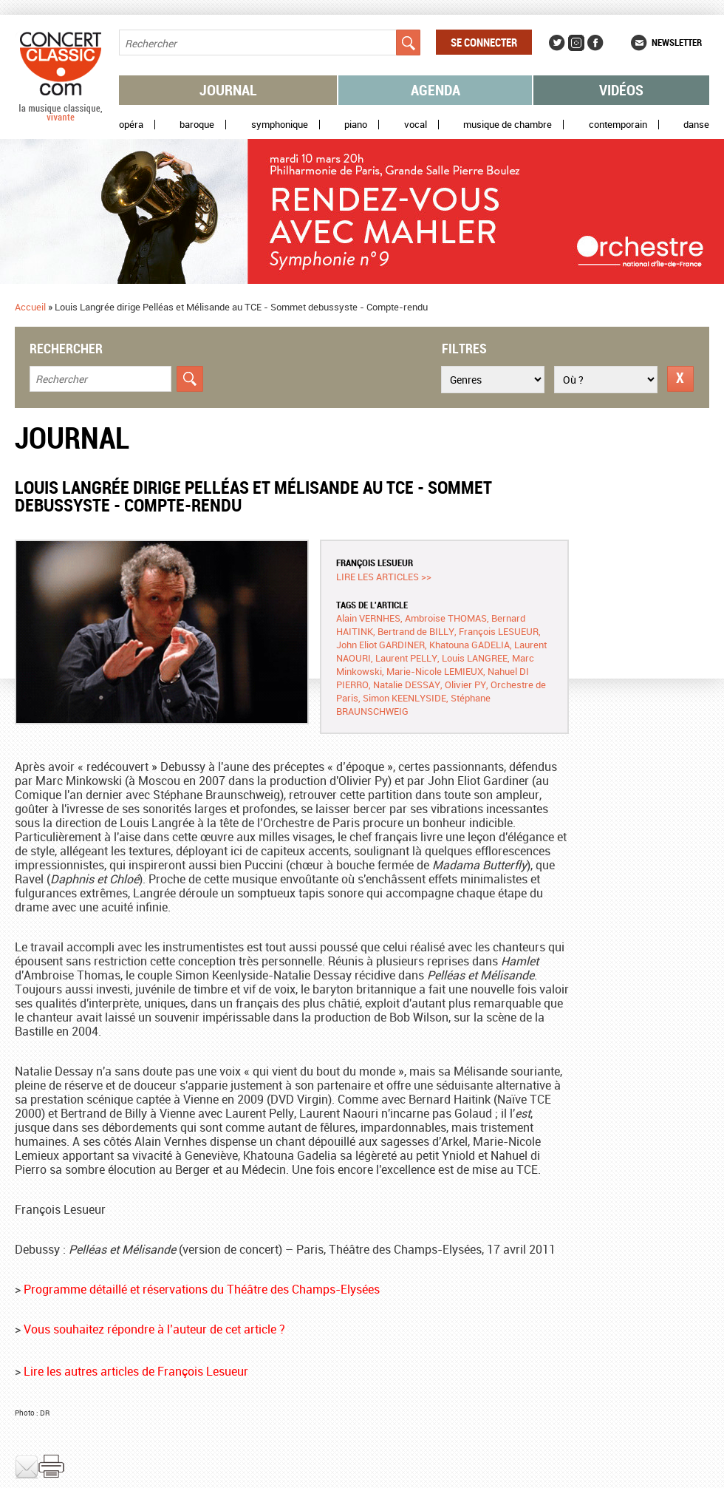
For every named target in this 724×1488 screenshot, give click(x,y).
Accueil (30, 306)
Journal (228, 90)
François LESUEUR (374, 562)
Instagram (576, 43)
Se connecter (484, 42)
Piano (355, 124)
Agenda (435, 90)
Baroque (197, 124)
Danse (696, 124)
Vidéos (621, 90)
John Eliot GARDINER (380, 644)
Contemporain (618, 124)
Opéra (131, 124)
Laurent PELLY (406, 658)
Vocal (415, 124)
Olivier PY (465, 684)
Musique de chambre (507, 124)
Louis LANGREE (475, 658)
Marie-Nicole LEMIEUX (434, 671)
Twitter (557, 43)
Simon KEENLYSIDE (404, 697)
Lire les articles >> (383, 576)
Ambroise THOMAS (446, 618)
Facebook (595, 43)
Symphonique (279, 124)
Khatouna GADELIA (469, 644)
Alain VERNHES (368, 618)
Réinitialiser (680, 379)
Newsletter (677, 42)
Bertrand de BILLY (416, 631)
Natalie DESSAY (406, 684)
